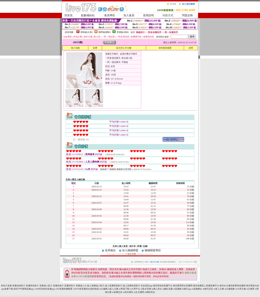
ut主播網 (103, 289)
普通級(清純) (123, 32)
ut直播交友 (117, 292)
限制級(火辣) (87, 32)
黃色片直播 (6, 285)
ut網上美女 (156, 289)
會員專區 (109, 15)
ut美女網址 (128, 292)
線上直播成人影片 (95, 285)
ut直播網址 (197, 289)
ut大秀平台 (135, 289)
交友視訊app (146, 285)
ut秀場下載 (124, 289)
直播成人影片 (45, 285)
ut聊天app (186, 289)
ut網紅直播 (167, 289)
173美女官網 (130, 254)
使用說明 (148, 15)
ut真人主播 (113, 289)
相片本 (132, 246)
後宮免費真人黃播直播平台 (206, 285)
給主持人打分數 (123, 48)
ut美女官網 (146, 289)
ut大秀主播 (240, 289)
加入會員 (129, 15)
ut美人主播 (219, 289)
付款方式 (167, 15)
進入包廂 (75, 48)
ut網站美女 (150, 292)
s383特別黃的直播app (44, 289)
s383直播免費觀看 (63, 289)
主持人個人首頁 (120, 246)
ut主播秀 (250, 289)
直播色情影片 (18, 285)
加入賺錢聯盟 (130, 250)
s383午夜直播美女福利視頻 (86, 289)
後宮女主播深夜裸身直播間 (233, 285)
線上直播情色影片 (113, 285)
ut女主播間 (139, 292)
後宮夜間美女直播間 (182, 285)
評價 (139, 246)
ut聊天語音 (208, 289)
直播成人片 (81, 285)
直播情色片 (69, 285)
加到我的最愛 (165, 48)
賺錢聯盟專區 (153, 250)
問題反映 (187, 15)
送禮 (95, 48)
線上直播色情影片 (131, 285)
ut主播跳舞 (229, 289)
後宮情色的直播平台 (162, 285)
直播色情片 (58, 285)
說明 (191, 48)
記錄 (145, 246)
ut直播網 (177, 289)
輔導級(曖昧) (105, 32)
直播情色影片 (32, 285)
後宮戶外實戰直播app (24, 289)
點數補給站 (88, 15)
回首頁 (68, 15)
